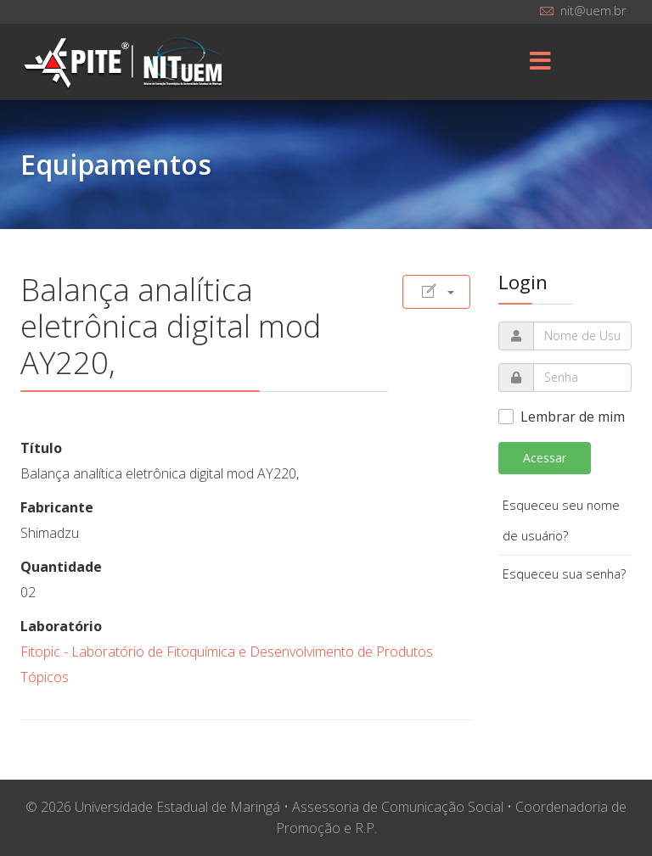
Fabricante (56, 507)
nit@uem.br (593, 11)
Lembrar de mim (572, 416)
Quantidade (61, 566)
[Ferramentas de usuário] (436, 292)
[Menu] (541, 62)
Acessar (544, 458)
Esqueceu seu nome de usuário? (561, 520)
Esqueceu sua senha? (564, 574)
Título (41, 448)
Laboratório (61, 626)
